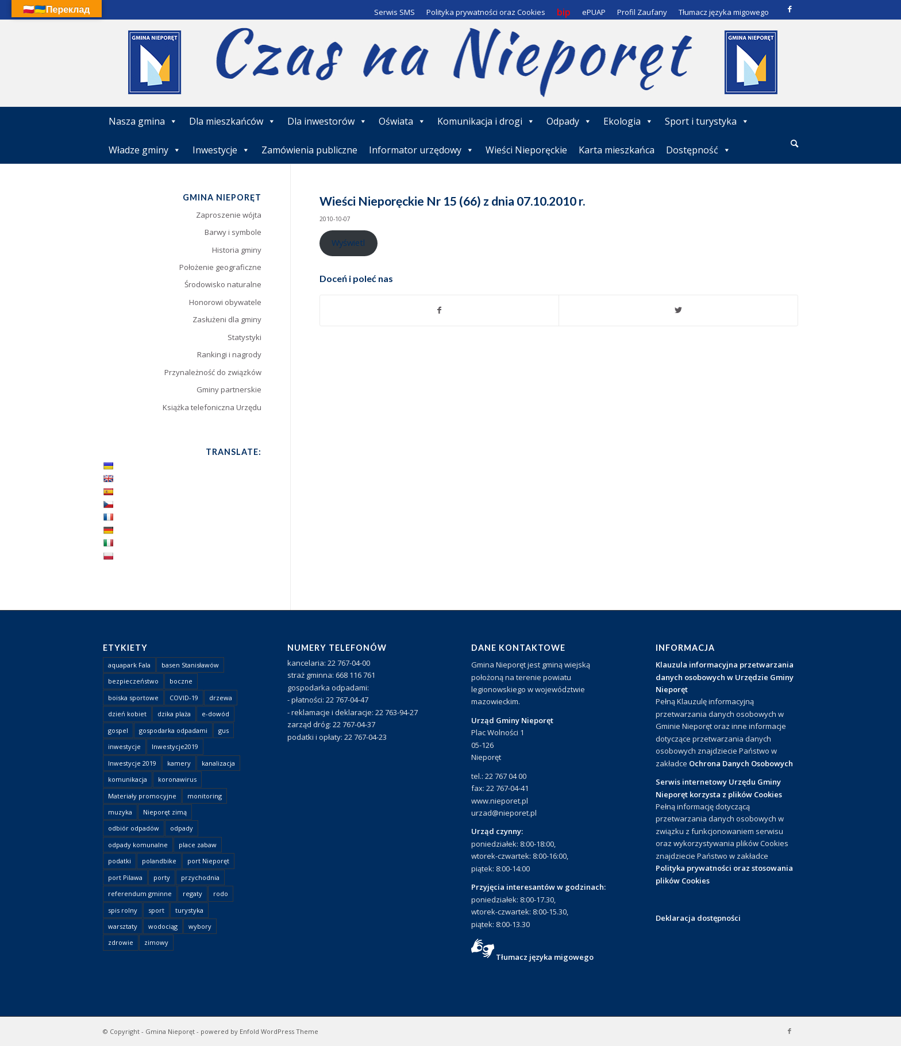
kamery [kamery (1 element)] (179, 763)
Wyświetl (348, 242)
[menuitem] (794, 144)
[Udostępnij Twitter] (678, 310)
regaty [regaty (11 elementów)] (192, 893)
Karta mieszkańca (616, 150)
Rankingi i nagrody (229, 354)
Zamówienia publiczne (309, 150)
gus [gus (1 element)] (223, 730)
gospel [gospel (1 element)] (118, 730)
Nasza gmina (143, 121)
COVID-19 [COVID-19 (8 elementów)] (184, 697)
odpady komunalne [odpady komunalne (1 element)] (138, 844)
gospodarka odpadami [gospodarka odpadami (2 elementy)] (173, 730)
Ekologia (628, 121)
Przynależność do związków (212, 372)
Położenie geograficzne (220, 267)
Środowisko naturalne (222, 284)
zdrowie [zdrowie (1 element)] (120, 942)
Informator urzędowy (421, 150)
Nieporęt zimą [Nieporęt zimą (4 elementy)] (165, 812)
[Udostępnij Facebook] (439, 310)
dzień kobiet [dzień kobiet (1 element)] (127, 713)
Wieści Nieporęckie (526, 150)
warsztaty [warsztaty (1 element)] (122, 926)
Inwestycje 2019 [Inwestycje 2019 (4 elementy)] (132, 763)
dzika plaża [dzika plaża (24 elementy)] (174, 713)
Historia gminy (236, 250)
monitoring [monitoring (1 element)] (204, 796)
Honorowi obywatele (225, 302)
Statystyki (244, 337)
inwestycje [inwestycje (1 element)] (124, 746)
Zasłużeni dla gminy (226, 319)
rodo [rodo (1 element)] (220, 893)
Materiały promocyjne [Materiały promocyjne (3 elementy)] (142, 796)
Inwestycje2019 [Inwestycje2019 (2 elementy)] (175, 746)
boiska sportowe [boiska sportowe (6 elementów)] (133, 697)
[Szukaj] (794, 143)
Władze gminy (145, 150)
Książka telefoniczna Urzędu (212, 407)
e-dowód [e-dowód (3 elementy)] (215, 713)
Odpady (569, 121)
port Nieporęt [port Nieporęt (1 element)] (208, 860)
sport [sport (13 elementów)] (156, 910)
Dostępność (698, 150)
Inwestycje (221, 150)
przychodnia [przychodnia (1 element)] (200, 877)
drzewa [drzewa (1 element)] (220, 697)
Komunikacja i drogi (486, 121)
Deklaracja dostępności (698, 918)
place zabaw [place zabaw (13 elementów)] (198, 844)
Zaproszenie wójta (228, 215)
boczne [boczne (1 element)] (181, 681)
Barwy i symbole (233, 232)
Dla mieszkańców (232, 121)
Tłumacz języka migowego (545, 957)
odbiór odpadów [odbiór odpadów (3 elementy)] (133, 828)
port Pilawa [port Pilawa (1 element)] (125, 877)
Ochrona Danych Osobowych (741, 763)
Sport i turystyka (707, 121)
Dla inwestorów (327, 121)
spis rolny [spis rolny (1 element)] (122, 910)
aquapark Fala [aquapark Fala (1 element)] (129, 665)
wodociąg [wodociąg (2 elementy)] (163, 926)
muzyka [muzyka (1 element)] (120, 812)
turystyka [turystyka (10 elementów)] (189, 910)
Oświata (402, 121)
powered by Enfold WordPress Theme (259, 1031)
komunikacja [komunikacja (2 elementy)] (127, 779)
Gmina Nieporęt (170, 1031)
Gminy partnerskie (229, 389)
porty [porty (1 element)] (161, 877)
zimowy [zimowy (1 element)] (156, 942)
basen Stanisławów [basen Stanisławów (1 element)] (190, 665)
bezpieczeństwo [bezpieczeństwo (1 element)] (133, 681)
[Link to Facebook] (789, 8)
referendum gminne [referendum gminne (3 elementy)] (140, 893)
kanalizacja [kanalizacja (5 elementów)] (218, 763)
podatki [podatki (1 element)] (119, 860)
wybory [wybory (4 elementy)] (199, 926)
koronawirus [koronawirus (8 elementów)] (177, 779)
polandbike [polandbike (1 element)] (159, 860)
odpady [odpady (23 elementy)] (181, 828)
